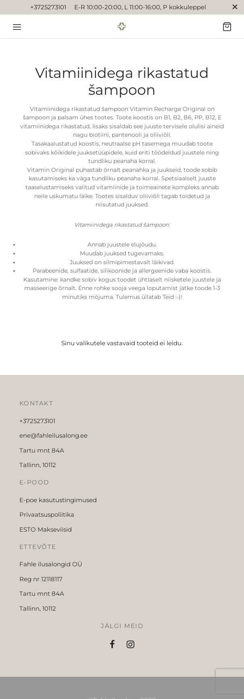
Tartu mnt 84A (41, 450)
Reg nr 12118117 (41, 579)
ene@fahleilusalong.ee (53, 435)
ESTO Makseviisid (45, 529)
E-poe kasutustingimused (58, 500)
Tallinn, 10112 (37, 465)
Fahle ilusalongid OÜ (50, 564)
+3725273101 (37, 421)
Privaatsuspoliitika (46, 514)
